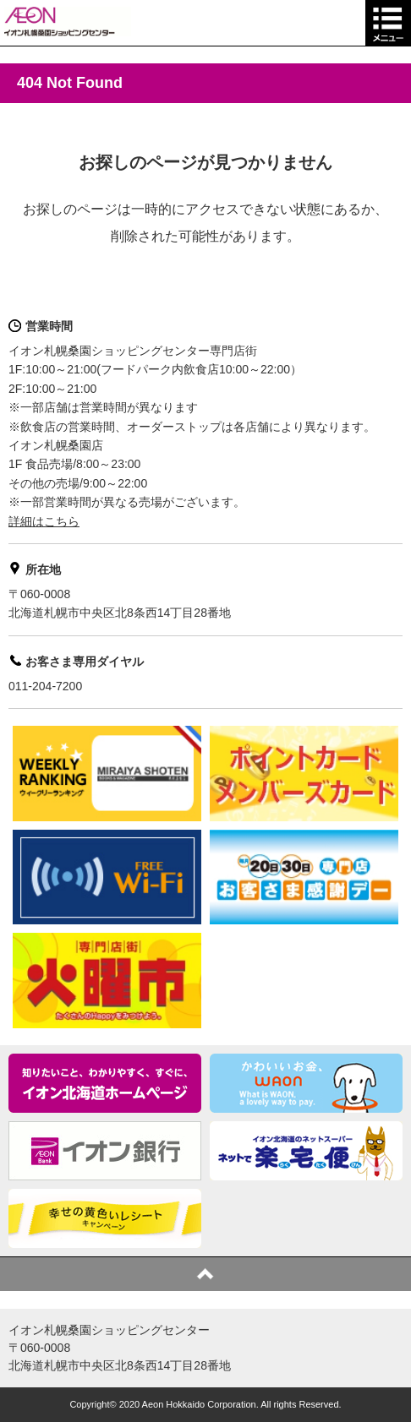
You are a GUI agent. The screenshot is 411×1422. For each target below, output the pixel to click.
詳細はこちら (43, 521)
